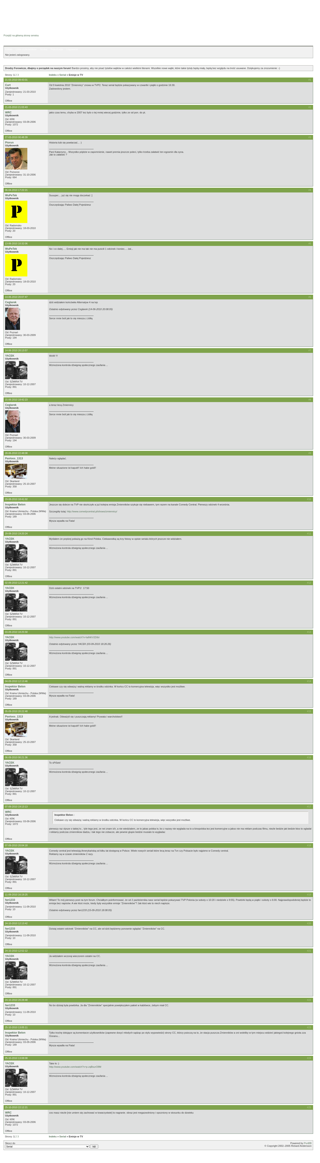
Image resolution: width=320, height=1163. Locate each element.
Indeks (8, 49)
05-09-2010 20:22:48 (16, 711)
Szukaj (43, 49)
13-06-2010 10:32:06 (16, 243)
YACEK (9, 355)
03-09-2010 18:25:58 (16, 632)
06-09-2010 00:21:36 (16, 757)
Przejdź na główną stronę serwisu (21, 35)
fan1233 (10, 899)
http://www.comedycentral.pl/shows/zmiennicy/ (92, 511)
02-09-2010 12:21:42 (16, 582)
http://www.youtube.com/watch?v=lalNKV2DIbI (74, 637)
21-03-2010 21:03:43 (16, 107)
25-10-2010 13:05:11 (16, 1027)
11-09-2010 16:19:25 (16, 894)
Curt (8, 85)
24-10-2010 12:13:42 (16, 923)
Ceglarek (10, 302)
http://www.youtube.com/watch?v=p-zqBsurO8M (75, 1066)
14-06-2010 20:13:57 (16, 350)
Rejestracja (57, 49)
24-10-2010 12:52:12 (16, 950)
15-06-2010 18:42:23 (16, 399)
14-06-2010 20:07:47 (16, 297)
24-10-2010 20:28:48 (16, 1000)
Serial (62, 75)
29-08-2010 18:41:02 (16, 499)
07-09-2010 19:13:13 (16, 806)
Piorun (9, 142)
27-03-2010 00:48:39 (16, 137)
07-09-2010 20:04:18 (16, 845)
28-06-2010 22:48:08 (16, 453)
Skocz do (51, 1145)
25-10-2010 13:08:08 (16, 1058)
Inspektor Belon (15, 504)
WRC (8, 112)
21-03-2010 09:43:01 (16, 79)
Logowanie (72, 49)
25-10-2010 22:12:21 (16, 1107)
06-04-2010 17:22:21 (16, 190)
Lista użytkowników (26, 49)
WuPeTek (11, 195)
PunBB (308, 1143)
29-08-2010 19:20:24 (16, 533)
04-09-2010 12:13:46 (16, 681)
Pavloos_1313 (14, 458)
